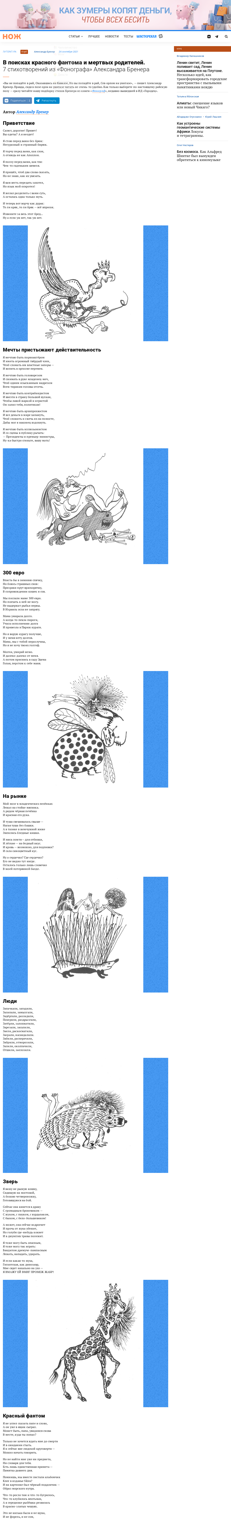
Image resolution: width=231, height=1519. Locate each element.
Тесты (128, 36)
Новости (112, 36)
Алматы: (200, 105)
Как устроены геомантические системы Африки (198, 129)
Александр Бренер (44, 51)
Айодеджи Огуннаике (189, 116)
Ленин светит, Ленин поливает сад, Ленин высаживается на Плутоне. (202, 75)
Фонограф (98, 91)
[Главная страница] (12, 36)
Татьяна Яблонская (188, 96)
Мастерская (146, 36)
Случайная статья (160, 36)
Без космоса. (199, 156)
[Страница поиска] (226, 37)
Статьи (74, 36)
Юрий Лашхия (213, 116)
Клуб (24, 51)
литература (9, 51)
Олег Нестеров (185, 145)
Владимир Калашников (190, 56)
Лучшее (94, 36)
